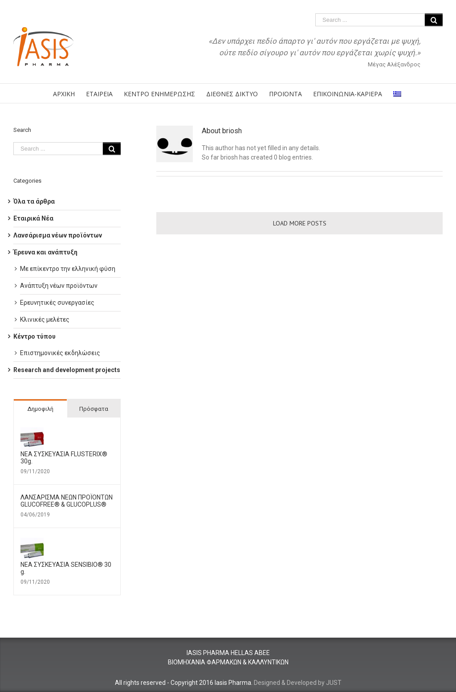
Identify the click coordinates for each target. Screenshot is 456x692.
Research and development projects (66, 369)
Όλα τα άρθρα (34, 201)
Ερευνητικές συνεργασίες (57, 302)
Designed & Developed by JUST (298, 682)
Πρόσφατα (93, 408)
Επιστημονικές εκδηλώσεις (60, 352)
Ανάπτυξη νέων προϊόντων (59, 285)
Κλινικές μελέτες (44, 319)
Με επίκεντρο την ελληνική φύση (67, 268)
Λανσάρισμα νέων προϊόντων (57, 235)
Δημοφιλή (40, 408)
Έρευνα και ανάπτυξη (45, 252)
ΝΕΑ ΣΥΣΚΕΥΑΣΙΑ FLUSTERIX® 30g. (63, 457)
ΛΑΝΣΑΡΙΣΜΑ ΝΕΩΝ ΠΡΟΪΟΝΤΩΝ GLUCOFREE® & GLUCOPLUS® (66, 501)
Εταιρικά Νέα (33, 218)
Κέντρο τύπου (34, 336)
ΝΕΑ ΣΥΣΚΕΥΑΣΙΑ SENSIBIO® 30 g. (65, 568)
